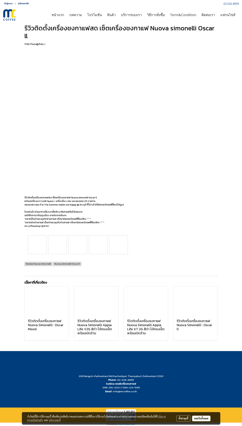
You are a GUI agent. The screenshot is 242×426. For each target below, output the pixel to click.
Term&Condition (183, 15)
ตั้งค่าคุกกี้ (183, 418)
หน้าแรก (58, 15)
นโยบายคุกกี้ (55, 420)
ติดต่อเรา (208, 15)
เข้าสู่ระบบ (8, 3)
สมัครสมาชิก (23, 3)
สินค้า (111, 15)
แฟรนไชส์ (227, 15)
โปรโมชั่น (94, 15)
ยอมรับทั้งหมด (201, 418)
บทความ (75, 15)
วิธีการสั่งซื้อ (156, 15)
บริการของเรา (131, 15)
